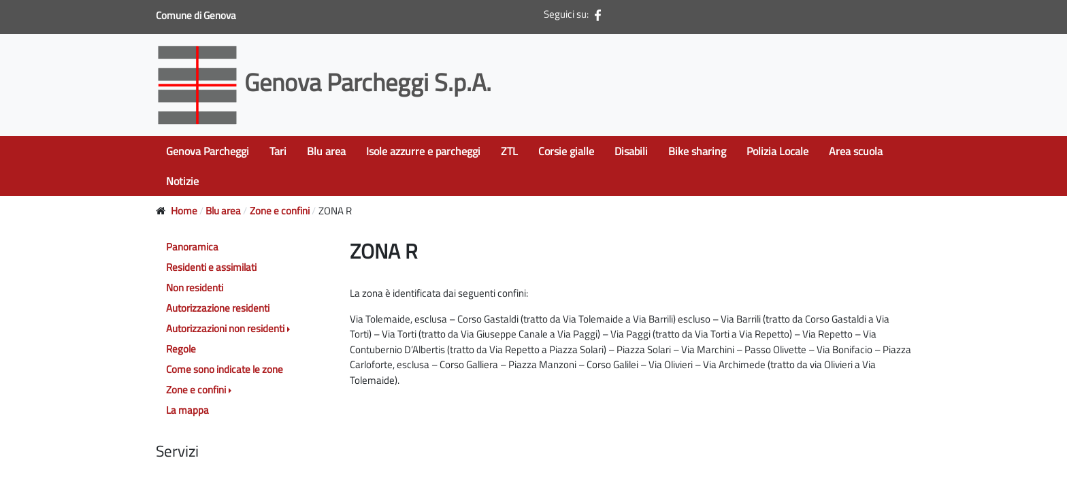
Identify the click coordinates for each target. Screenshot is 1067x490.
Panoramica (192, 247)
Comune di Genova (197, 15)
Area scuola (856, 151)
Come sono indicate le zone (224, 369)
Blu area (326, 151)
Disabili (631, 151)
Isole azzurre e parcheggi (423, 151)
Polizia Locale (777, 151)
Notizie (182, 181)
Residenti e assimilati (211, 267)
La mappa (187, 410)
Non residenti (194, 287)
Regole (181, 349)
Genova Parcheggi (207, 151)
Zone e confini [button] (196, 389)
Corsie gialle (566, 151)
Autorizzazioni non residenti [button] (225, 328)
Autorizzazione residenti (217, 308)
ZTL (509, 151)
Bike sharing (697, 151)
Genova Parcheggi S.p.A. (326, 82)
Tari (277, 151)
